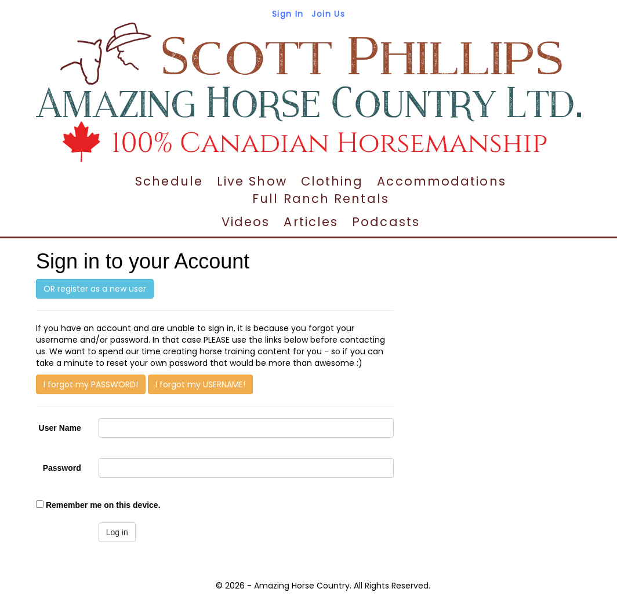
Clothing (332, 181)
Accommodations (441, 181)
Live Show (252, 181)
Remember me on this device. (103, 505)
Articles (311, 221)
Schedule (169, 181)
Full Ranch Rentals (320, 198)
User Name (60, 428)
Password (62, 468)
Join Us (328, 14)
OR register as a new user (94, 289)
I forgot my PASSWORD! (90, 384)
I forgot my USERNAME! (200, 384)
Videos (246, 221)
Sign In (288, 14)
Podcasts (386, 221)
